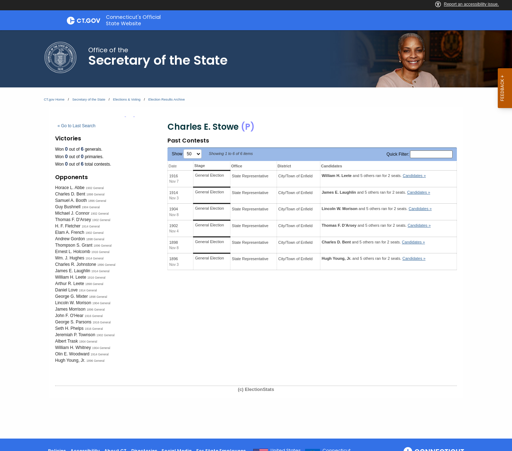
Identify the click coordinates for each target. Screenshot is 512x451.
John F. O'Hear (69, 315)
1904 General (91, 207)
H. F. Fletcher (67, 226)
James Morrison (70, 309)
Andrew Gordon (70, 238)
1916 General (100, 252)
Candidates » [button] (414, 175)
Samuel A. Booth (71, 200)
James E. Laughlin (72, 270)
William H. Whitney (73, 347)
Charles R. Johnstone (75, 264)
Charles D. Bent (70, 194)
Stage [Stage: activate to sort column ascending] (199, 165)
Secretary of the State (88, 99)
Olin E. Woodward (72, 353)
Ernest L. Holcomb (72, 251)
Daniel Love (66, 290)
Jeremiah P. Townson (75, 334)
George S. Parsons (73, 322)
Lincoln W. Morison (73, 302)
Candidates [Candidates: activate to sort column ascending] (331, 166)
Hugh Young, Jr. (70, 360)
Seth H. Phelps (69, 328)
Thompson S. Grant (73, 245)
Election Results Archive (166, 99)
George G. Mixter (71, 296)
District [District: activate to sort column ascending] (284, 166)
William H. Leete (70, 277)
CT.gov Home (54, 99)
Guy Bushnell (67, 206)
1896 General (97, 201)
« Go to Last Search (77, 125)
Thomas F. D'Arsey (73, 219)
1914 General (91, 226)
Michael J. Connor (72, 213)
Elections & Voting (126, 99)
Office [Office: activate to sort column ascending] (236, 166)
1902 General (95, 188)
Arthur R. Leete (69, 283)
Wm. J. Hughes (69, 258)
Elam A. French (69, 232)
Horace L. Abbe (70, 187)
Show (187, 154)
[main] (256, 234)
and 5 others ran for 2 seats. (374, 175)
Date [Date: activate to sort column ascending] (173, 166)
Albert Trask (66, 341)
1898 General (95, 194)
